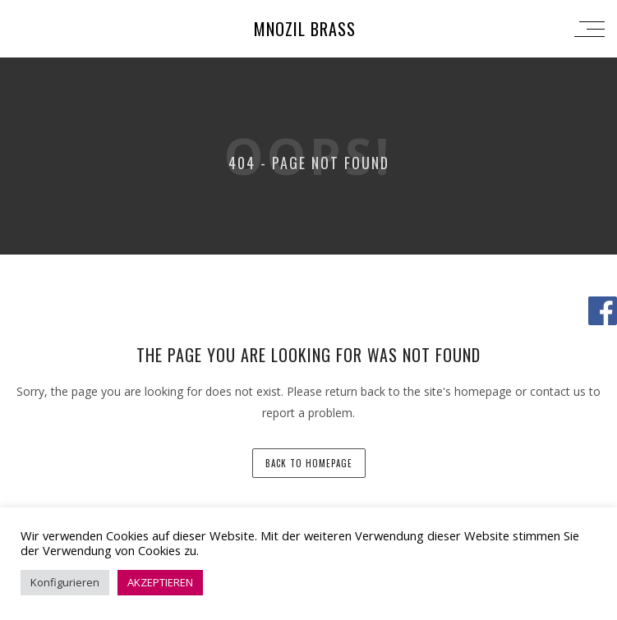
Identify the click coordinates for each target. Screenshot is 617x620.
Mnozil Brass (305, 28)
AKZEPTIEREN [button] (160, 582)
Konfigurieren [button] (64, 582)
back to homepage (308, 463)
